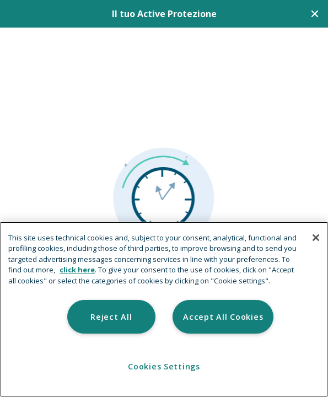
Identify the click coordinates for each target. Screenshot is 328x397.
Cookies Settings (164, 366)
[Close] (316, 238)
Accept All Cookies (223, 317)
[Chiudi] (315, 14)
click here (77, 270)
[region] (164, 309)
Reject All (111, 317)
